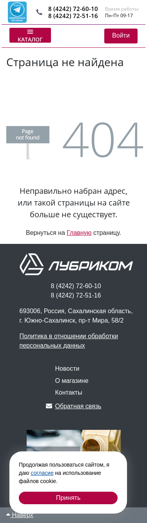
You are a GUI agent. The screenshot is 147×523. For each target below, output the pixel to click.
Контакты (68, 392)
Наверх (19, 515)
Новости (67, 368)
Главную (79, 232)
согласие (42, 473)
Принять (68, 497)
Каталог (30, 35)
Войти (121, 35)
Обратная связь (74, 406)
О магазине (72, 380)
